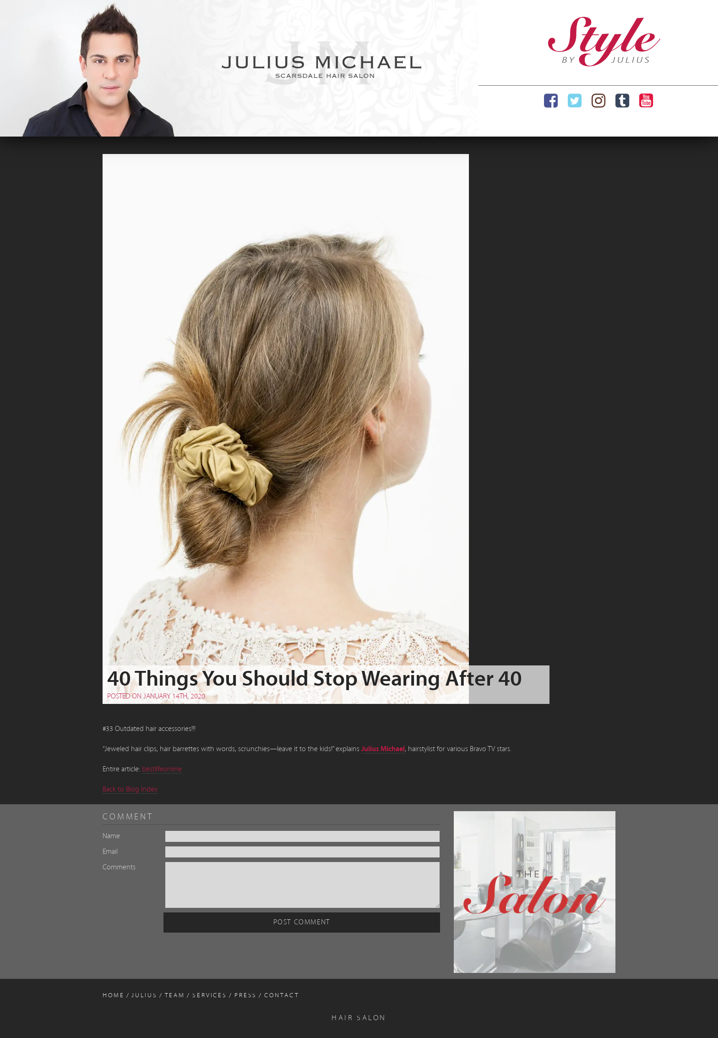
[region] (239, 68)
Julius (144, 995)
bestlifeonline (162, 769)
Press (245, 995)
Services (209, 995)
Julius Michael (383, 749)
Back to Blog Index (130, 789)
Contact (281, 995)
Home (114, 995)
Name (111, 836)
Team (175, 995)
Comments (119, 867)
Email (110, 852)
